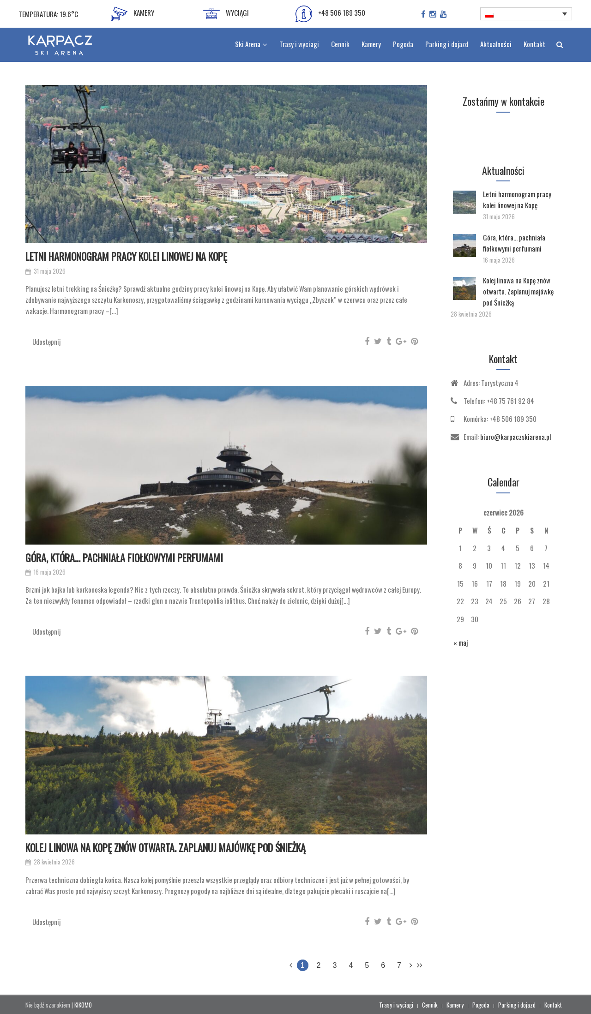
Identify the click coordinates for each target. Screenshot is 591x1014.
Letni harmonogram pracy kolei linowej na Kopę (126, 256)
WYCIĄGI (226, 14)
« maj (460, 642)
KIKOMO (83, 1004)
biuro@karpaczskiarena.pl (515, 437)
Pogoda (480, 1004)
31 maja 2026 (50, 271)
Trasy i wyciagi (396, 1004)
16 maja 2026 (50, 572)
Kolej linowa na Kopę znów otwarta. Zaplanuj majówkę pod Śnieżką (165, 847)
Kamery (455, 1004)
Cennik (430, 1004)
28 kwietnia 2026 (54, 862)
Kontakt (553, 1004)
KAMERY (132, 14)
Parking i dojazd (517, 1004)
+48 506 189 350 (330, 14)
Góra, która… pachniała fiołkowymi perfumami (124, 557)
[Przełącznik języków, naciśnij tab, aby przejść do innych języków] (526, 13)
